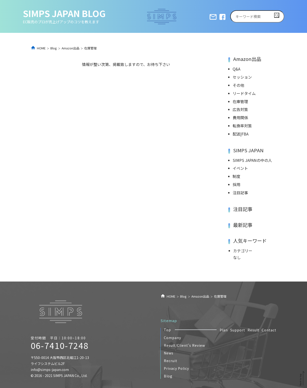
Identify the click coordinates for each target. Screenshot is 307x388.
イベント (240, 168)
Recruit (170, 360)
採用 (236, 184)
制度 (236, 176)
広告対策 (240, 109)
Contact (269, 330)
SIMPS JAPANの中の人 (252, 160)
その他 (238, 85)
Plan (224, 330)
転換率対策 (242, 126)
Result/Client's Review (184, 345)
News (168, 353)
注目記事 (240, 192)
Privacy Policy (176, 368)
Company (172, 337)
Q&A (236, 69)
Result (253, 330)
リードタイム (244, 93)
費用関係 (240, 117)
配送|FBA (240, 134)
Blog (168, 376)
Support (237, 330)
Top (167, 329)
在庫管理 (240, 101)
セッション (242, 77)
